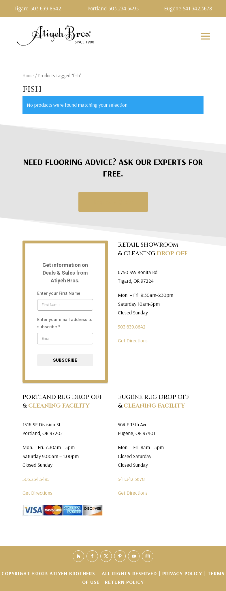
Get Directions (133, 340)
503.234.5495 (36, 479)
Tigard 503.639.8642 (37, 8)
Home (28, 75)
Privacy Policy (183, 573)
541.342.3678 (131, 479)
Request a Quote (113, 201)
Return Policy (124, 582)
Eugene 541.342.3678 (188, 8)
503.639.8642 (132, 326)
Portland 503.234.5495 (113, 8)
